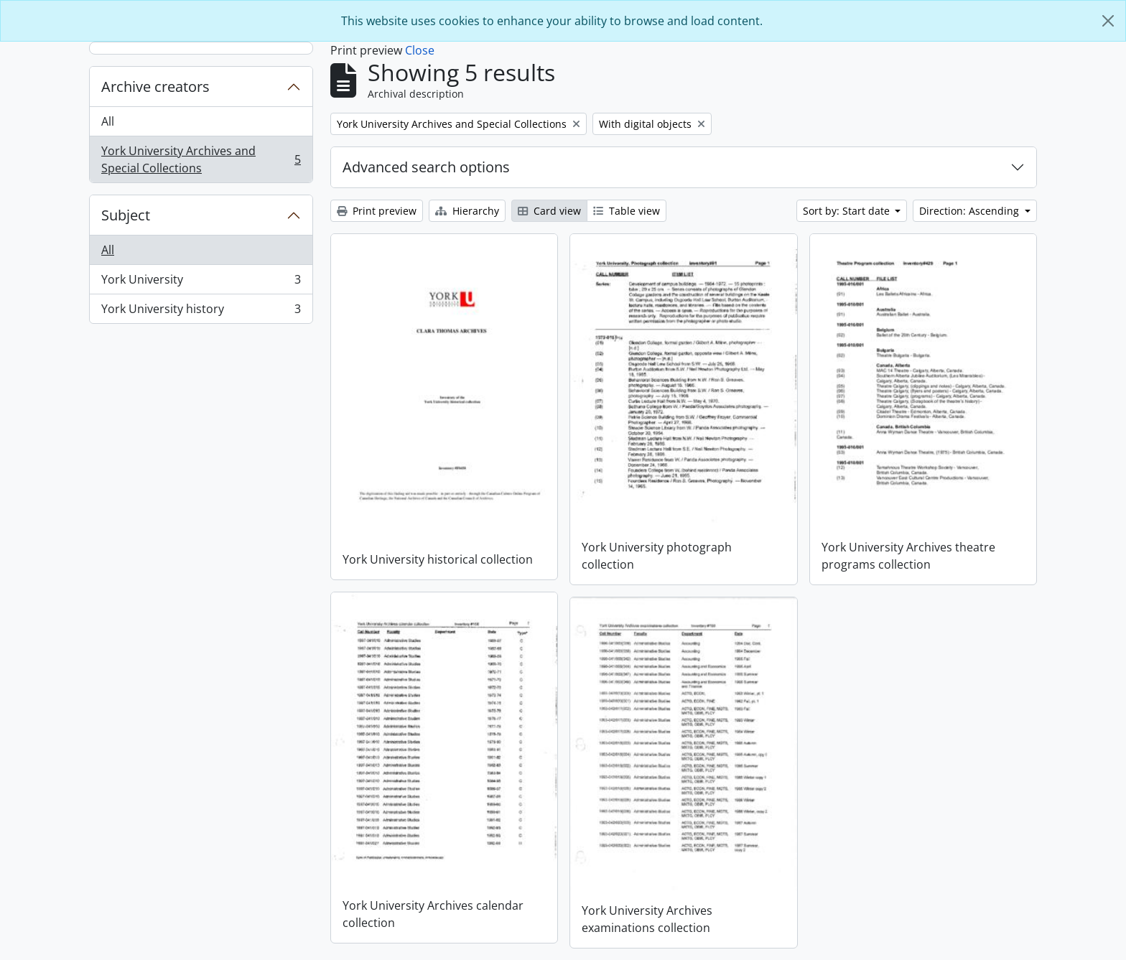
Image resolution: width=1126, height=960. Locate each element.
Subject (125, 215)
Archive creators (155, 86)
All (107, 121)
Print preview (377, 211)
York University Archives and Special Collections (201, 159)
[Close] (1108, 21)
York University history (201, 311)
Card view (549, 211)
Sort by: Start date (848, 211)
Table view (626, 211)
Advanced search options (426, 167)
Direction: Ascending (970, 211)
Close (419, 50)
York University (201, 282)
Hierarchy (467, 211)
